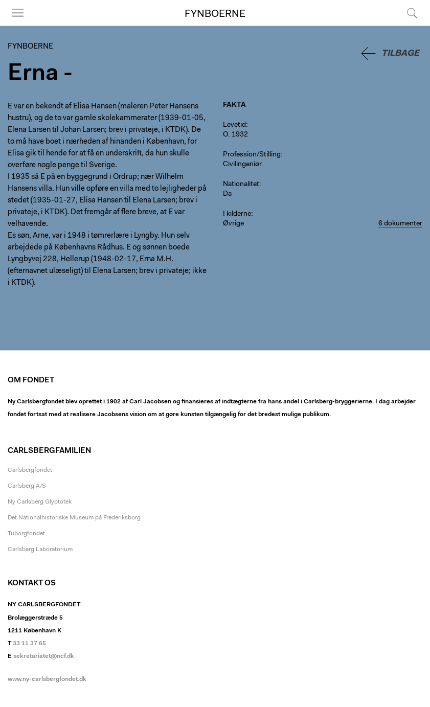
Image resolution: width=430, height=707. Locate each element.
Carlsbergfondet (30, 470)
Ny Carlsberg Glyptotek (40, 502)
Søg (412, 13)
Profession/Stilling (252, 154)
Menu (18, 13)
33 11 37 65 (29, 644)
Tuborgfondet (26, 534)
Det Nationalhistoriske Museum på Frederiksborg (74, 518)
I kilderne (237, 214)
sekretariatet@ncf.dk (43, 656)
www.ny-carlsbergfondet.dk (47, 679)
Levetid (234, 125)
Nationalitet (241, 184)
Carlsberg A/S (27, 486)
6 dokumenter (400, 223)
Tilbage (400, 53)
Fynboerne (215, 14)
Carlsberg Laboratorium (40, 549)
